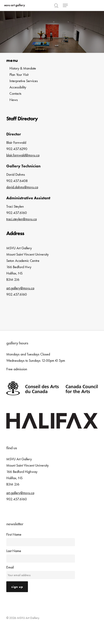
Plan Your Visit (18, 74)
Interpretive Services (23, 81)
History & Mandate (22, 68)
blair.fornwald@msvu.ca (22, 155)
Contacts (15, 93)
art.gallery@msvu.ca (20, 492)
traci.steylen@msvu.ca (21, 219)
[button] (65, 5)
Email (10, 567)
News (13, 99)
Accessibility (17, 87)
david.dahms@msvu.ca (22, 187)
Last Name (13, 550)
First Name (13, 534)
